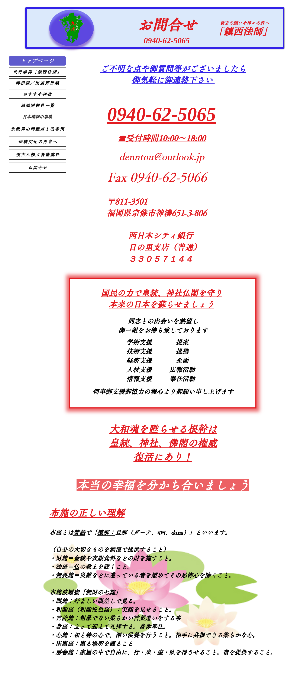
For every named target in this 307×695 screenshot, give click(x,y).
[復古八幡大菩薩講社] (37, 154)
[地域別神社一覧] (37, 105)
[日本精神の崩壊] (37, 116)
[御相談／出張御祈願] (37, 82)
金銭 (79, 558)
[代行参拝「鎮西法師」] (37, 72)
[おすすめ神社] (37, 94)
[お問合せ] (37, 167)
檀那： (106, 532)
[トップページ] (37, 61)
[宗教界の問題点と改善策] (37, 129)
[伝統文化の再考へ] (37, 141)
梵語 (79, 532)
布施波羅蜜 (67, 592)
